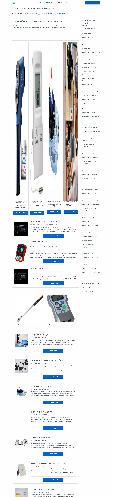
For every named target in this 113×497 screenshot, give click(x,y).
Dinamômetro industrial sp (89, 214)
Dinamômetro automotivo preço (91, 52)
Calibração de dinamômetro (89, 154)
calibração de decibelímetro (89, 268)
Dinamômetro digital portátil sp (90, 201)
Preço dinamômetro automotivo (90, 92)
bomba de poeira (86, 265)
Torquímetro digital (87, 33)
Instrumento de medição (88, 288)
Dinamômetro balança (88, 221)
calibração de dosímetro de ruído (91, 272)
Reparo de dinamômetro (88, 182)
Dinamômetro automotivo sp (31, 13)
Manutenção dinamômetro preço (47, 13)
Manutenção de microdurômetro (91, 135)
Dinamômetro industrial (88, 112)
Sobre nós (59, 3)
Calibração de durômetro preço (90, 116)
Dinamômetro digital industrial (90, 197)
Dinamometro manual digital (90, 88)
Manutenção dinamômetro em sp (91, 167)
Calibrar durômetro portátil (89, 124)
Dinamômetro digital (87, 37)
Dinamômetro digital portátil (90, 56)
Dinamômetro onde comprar (90, 193)
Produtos (49, 3)
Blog (68, 3)
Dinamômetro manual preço (89, 99)
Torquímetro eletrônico (88, 71)
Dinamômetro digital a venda (90, 225)
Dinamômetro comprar (88, 109)
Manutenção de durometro (89, 127)
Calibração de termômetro (89, 41)
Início (40, 3)
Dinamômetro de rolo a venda (90, 174)
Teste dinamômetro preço (89, 75)
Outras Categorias (90, 283)
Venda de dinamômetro (88, 218)
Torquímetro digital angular (89, 60)
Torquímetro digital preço (89, 240)
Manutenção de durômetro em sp (91, 131)
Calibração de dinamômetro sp (90, 178)
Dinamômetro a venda (88, 84)
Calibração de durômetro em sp (90, 150)
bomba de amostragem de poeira (91, 257)
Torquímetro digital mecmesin (90, 236)
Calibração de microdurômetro (90, 120)
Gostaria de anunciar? (92, 3)
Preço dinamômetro (87, 171)
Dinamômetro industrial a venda (91, 204)
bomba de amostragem (88, 253)
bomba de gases (86, 261)
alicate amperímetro (87, 244)
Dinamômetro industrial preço (90, 157)
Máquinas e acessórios (88, 291)
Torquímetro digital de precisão (90, 233)
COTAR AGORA (20, 213)
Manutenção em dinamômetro (90, 189)
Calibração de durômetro (89, 95)
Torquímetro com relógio (89, 67)
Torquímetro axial (87, 48)
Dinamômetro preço (60, 13)
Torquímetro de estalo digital (90, 63)
